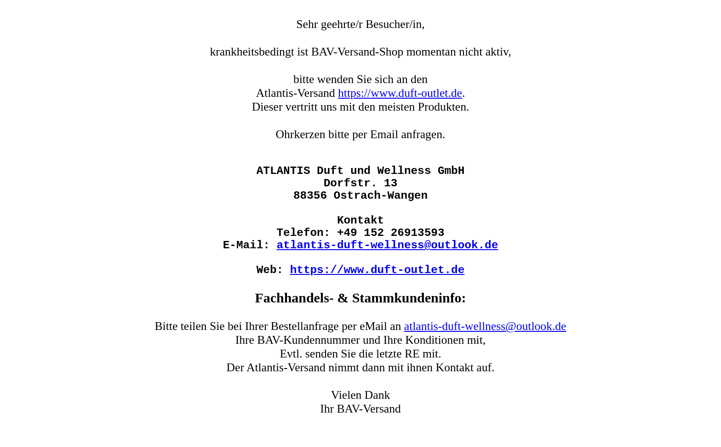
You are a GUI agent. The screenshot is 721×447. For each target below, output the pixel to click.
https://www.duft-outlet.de (400, 93)
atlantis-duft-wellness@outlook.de (387, 266)
